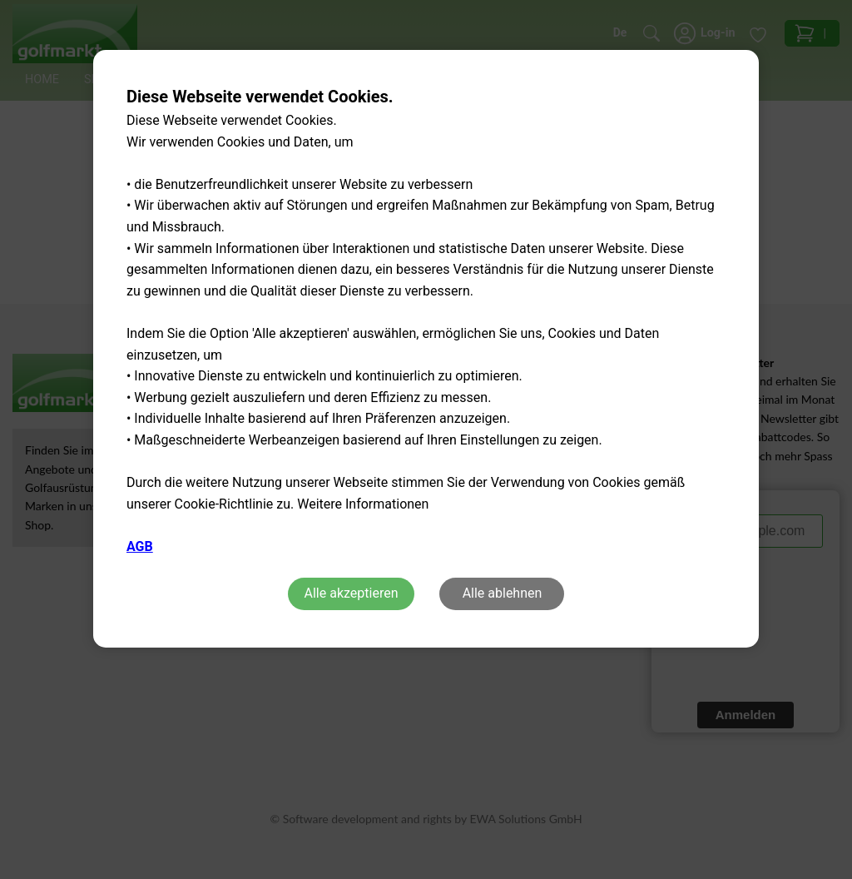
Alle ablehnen (502, 593)
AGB (139, 546)
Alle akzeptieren (352, 593)
